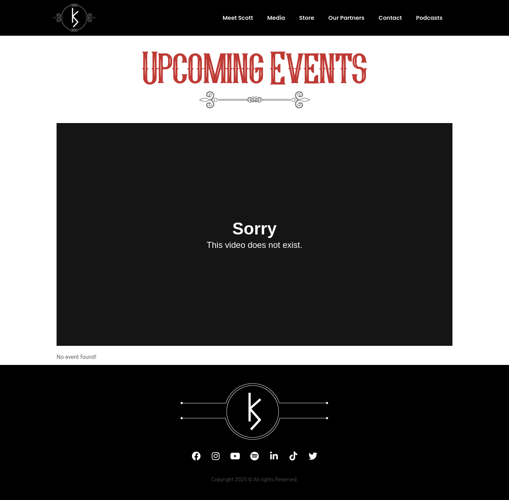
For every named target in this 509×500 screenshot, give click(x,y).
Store (306, 18)
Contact (390, 18)
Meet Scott (238, 18)
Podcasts (429, 18)
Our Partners (346, 18)
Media (276, 18)
